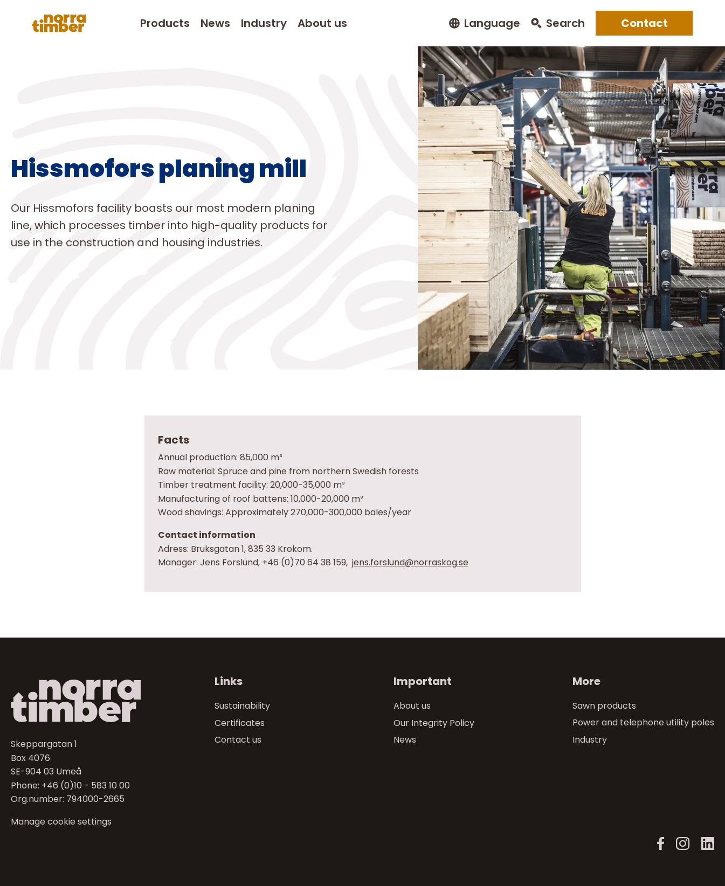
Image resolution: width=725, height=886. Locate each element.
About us (322, 23)
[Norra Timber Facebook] (661, 843)
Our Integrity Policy (433, 722)
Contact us (238, 739)
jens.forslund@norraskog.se (410, 562)
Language (492, 23)
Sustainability (242, 706)
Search (565, 23)
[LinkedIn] (707, 843)
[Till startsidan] (94, 701)
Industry (264, 23)
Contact (644, 23)
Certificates (240, 722)
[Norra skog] (59, 23)
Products (165, 23)
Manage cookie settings (61, 822)
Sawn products (604, 706)
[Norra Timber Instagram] (682, 843)
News (215, 23)
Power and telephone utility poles (643, 722)
